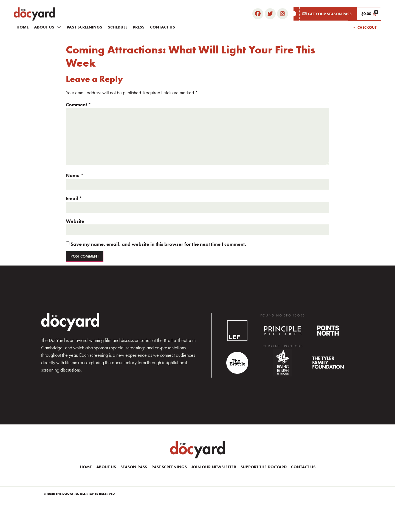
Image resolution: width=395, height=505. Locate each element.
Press (139, 27)
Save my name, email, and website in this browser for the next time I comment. (158, 244)
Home (22, 27)
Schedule (117, 27)
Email (74, 198)
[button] (325, 14)
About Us (47, 27)
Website (75, 221)
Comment (78, 104)
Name (75, 175)
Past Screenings (84, 27)
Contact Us (162, 27)
